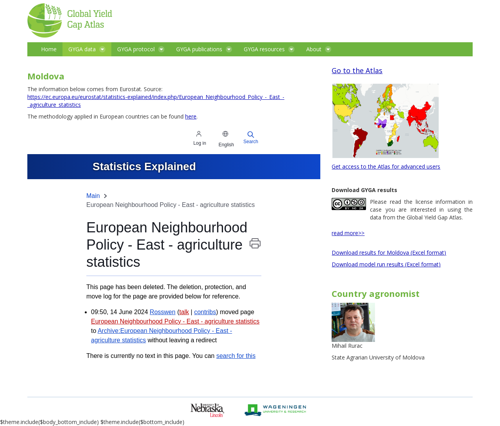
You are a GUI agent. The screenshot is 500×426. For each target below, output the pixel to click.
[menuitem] (48, 49)
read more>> (348, 233)
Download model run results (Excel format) (386, 264)
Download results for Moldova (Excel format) (389, 252)
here (190, 116)
